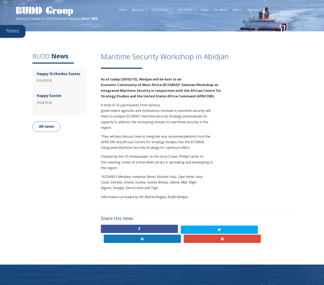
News (205, 10)
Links (235, 10)
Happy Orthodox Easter (59, 73)
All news (46, 126)
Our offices (184, 10)
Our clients (220, 10)
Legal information (245, 276)
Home (123, 10)
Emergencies (256, 10)
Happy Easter (49, 95)
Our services (160, 10)
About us (138, 10)
